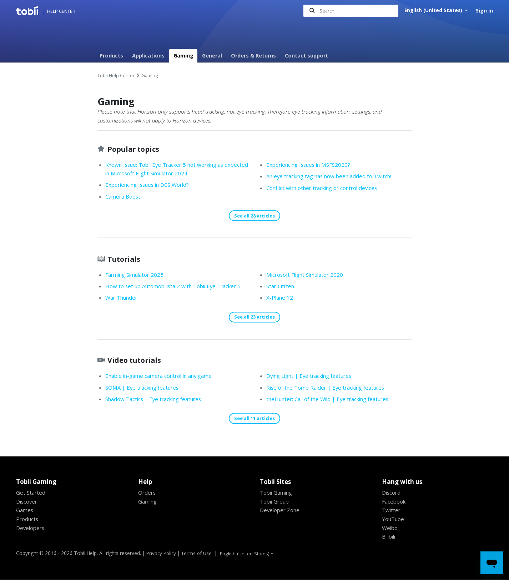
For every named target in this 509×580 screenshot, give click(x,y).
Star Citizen (281, 286)
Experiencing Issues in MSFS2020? (311, 164)
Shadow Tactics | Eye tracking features (155, 399)
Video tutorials (136, 360)
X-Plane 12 (280, 297)
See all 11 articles (254, 418)
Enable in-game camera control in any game (162, 376)
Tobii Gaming (277, 492)
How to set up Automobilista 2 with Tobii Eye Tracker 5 (176, 286)
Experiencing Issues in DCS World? (150, 185)
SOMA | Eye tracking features (144, 387)
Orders (147, 492)
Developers (31, 528)
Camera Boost (123, 196)
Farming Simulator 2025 (136, 275)
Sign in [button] (484, 10)
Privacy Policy (161, 553)
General (212, 55)
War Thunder (122, 297)
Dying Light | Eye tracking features (311, 376)
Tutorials (124, 259)
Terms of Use (197, 553)
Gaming (183, 55)
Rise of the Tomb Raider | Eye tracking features (328, 387)
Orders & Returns (253, 55)
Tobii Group (275, 501)
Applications (148, 55)
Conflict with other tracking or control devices (325, 187)
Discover (27, 501)
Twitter (391, 510)
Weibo (390, 528)
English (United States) (434, 10)
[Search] (350, 11)
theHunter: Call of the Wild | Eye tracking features (331, 399)
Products (111, 55)
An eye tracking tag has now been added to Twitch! (332, 176)
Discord (392, 492)
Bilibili (390, 537)
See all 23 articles (254, 317)
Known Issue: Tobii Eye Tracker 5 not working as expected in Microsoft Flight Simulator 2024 (168, 169)
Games (25, 510)
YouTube (393, 519)
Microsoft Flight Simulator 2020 (307, 275)
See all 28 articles (254, 215)
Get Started (31, 492)
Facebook (394, 501)
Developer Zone (281, 510)
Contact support (306, 55)
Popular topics (135, 149)
